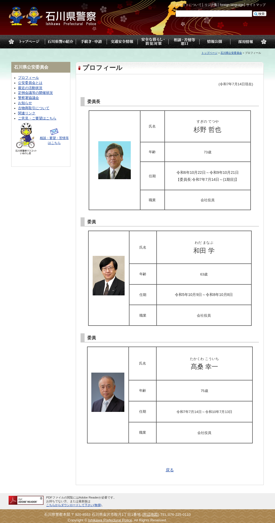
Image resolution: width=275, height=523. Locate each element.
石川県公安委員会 (231, 52)
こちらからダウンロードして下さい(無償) (74, 505)
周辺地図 (150, 515)
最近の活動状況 (30, 88)
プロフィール (28, 78)
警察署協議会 (28, 98)
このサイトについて (187, 5)
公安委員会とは (30, 83)
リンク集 (210, 5)
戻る (170, 470)
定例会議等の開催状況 (35, 93)
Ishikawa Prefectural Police (110, 520)
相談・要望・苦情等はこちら (54, 138)
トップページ (29, 41)
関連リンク (26, 113)
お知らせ (25, 103)
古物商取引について (33, 108)
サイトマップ (256, 5)
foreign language (232, 5)
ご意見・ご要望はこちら (37, 118)
